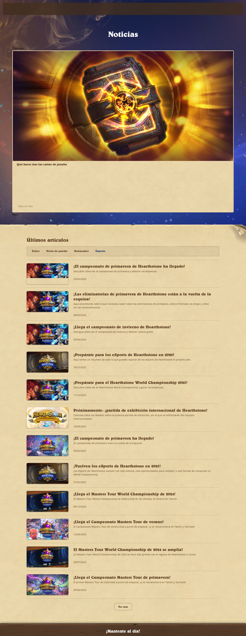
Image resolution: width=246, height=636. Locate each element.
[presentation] (15, 9)
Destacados (81, 128)
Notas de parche (56, 128)
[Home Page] (34, 9)
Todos (35, 128)
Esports (100, 128)
